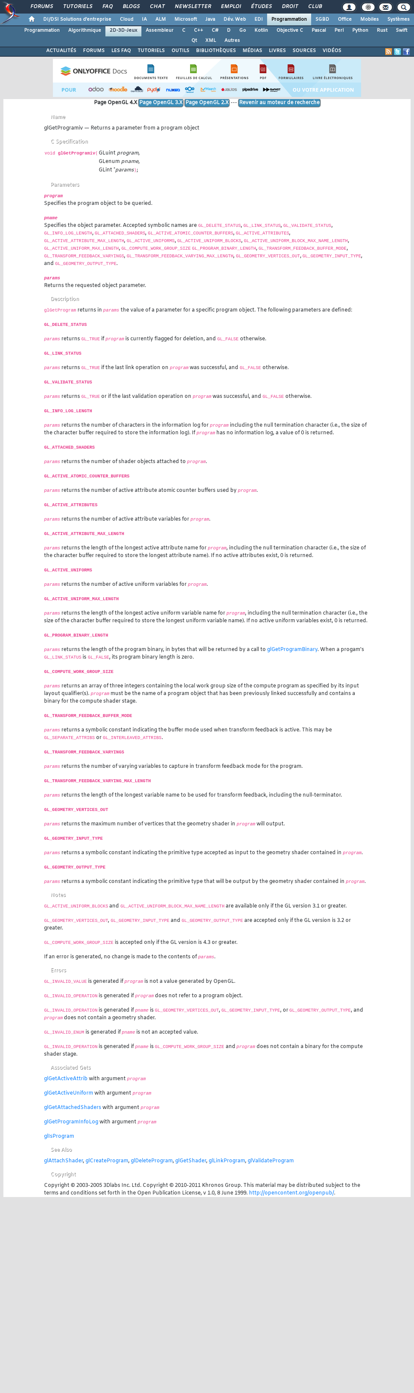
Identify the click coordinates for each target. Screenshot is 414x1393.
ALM (160, 19)
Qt (194, 41)
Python (360, 30)
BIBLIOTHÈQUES (216, 51)
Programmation (289, 19)
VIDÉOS (332, 51)
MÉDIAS (252, 51)
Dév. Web (235, 19)
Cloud (126, 19)
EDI (258, 19)
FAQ (107, 6)
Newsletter (192, 6)
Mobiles (369, 19)
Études (261, 6)
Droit (289, 6)
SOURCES (304, 51)
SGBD (322, 19)
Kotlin (261, 30)
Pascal (319, 30)
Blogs (130, 6)
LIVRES (277, 51)
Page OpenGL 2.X (207, 102)
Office (345, 19)
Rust (382, 30)
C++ (198, 30)
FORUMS (94, 51)
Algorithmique (84, 30)
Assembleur (160, 30)
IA (144, 19)
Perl (339, 30)
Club (314, 6)
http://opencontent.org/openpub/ (291, 1193)
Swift (401, 30)
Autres (232, 41)
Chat (157, 6)
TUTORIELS (151, 51)
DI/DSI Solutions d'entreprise (77, 19)
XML (210, 41)
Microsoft (185, 19)
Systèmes (398, 19)
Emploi (230, 6)
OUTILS (180, 51)
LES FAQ (121, 51)
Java (210, 19)
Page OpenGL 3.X (160, 102)
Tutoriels (77, 6)
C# (215, 30)
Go (242, 30)
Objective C (289, 30)
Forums (41, 6)
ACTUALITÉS (61, 51)
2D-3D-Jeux (123, 30)
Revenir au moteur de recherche (279, 102)
